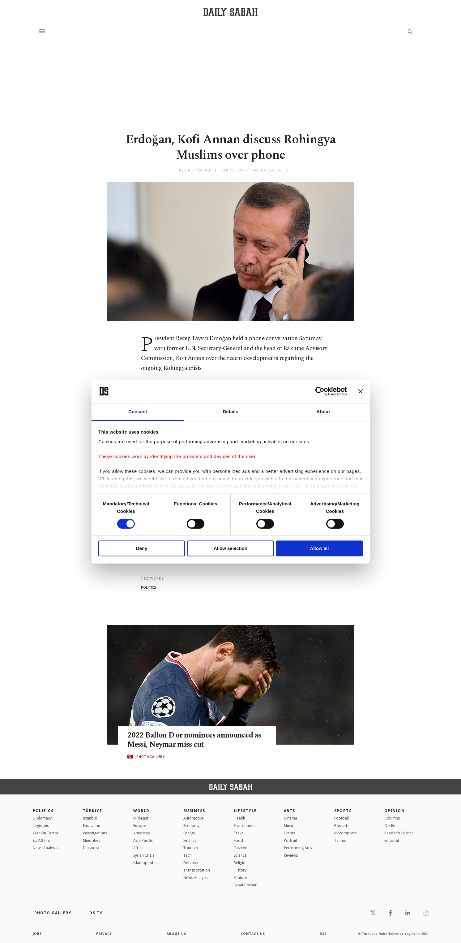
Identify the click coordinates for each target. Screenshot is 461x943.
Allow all (319, 548)
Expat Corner (245, 885)
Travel (239, 833)
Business (194, 810)
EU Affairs (41, 840)
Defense (190, 862)
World (141, 810)
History (240, 870)
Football (341, 818)
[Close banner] (360, 391)
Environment (245, 825)
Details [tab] (230, 411)
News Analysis (45, 847)
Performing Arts (298, 847)
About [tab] (323, 411)
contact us (253, 934)
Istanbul (90, 818)
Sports (343, 810)
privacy (104, 934)
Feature (240, 877)
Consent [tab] (137, 411)
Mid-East (140, 818)
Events (289, 833)
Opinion (394, 810)
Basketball (343, 825)
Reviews (291, 855)
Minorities (91, 840)
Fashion (240, 847)
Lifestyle (245, 810)
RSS (323, 934)
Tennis (340, 840)
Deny (141, 548)
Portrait (290, 840)
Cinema (290, 818)
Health (239, 818)
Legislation (42, 825)
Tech (187, 855)
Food (238, 840)
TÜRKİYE (92, 810)
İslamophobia (145, 862)
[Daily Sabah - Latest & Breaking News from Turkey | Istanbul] (230, 12)
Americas (141, 833)
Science (240, 855)
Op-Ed (389, 825)
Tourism (190, 847)
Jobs (37, 934)
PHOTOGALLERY (150, 757)
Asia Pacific (143, 840)
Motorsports (345, 833)
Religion (241, 862)
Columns (392, 818)
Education (91, 825)
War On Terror (45, 833)
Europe (139, 825)
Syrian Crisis (143, 855)
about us (176, 934)
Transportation (196, 870)
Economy (191, 825)
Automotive (193, 818)
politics (148, 587)
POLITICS (43, 810)
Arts (289, 810)
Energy (189, 833)
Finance (190, 840)
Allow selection (230, 548)
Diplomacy (42, 818)
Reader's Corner (398, 833)
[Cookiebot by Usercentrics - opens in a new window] (320, 391)
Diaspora (91, 847)
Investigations (95, 833)
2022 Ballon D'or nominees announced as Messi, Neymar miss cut (196, 739)
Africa (138, 847)
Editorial (391, 840)
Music (289, 825)
